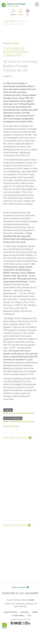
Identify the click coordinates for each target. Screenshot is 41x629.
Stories (13, 21)
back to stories (12, 43)
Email (31, 600)
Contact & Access (10, 612)
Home (6, 21)
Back (4, 625)
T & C (29, 615)
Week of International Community (18, 413)
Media (35, 612)
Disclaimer (25, 612)
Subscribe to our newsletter (20, 593)
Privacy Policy (18, 615)
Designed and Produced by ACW (20, 619)
